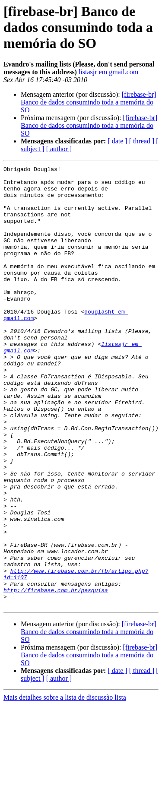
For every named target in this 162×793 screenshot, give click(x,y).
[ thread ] (142, 141)
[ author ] (59, 148)
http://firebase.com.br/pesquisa (55, 675)
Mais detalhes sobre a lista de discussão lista (64, 785)
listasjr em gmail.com (108, 72)
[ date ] (117, 141)
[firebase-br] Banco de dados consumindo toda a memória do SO (88, 102)
